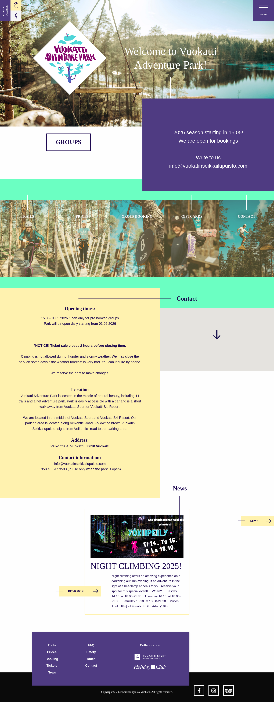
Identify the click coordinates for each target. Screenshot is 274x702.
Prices (51, 652)
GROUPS (68, 142)
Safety (91, 652)
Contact (91, 665)
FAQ (91, 645)
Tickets (51, 665)
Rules (91, 659)
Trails (52, 645)
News (52, 672)
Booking (52, 659)
